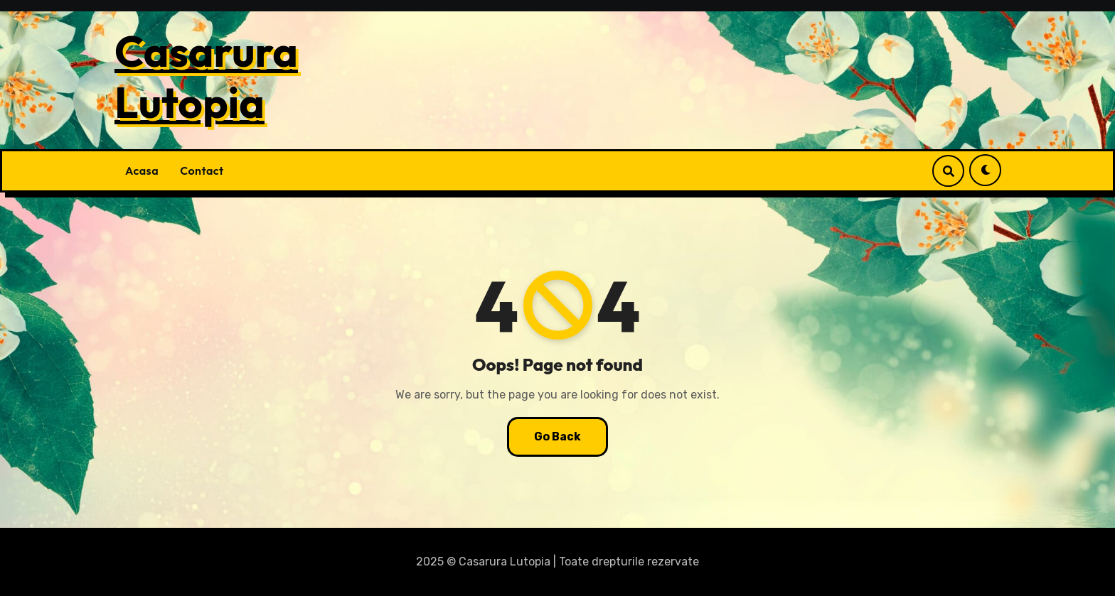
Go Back (557, 436)
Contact (202, 170)
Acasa (142, 170)
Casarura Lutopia (206, 76)
